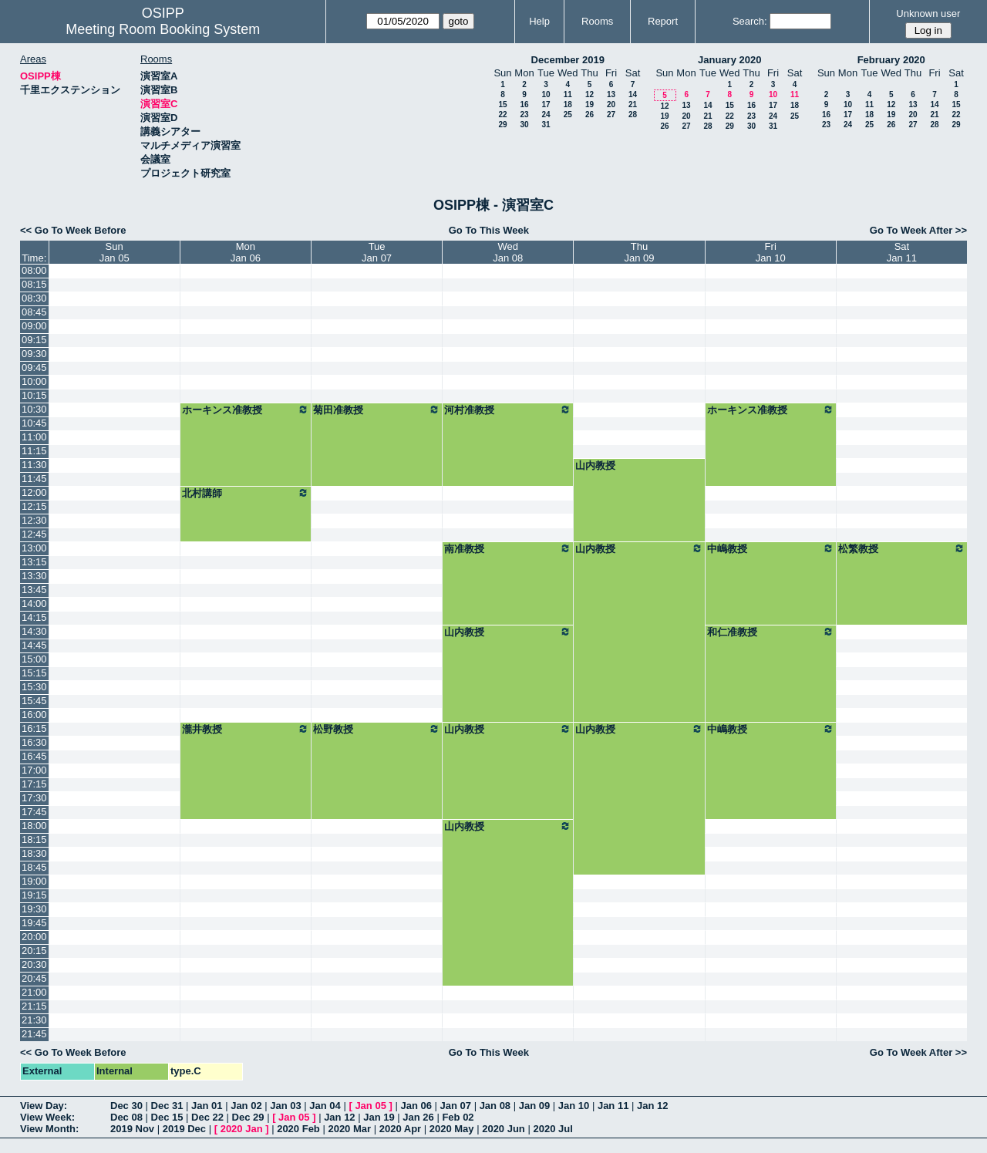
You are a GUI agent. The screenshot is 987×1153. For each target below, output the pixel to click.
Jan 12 (652, 1105)
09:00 (34, 326)
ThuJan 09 (640, 252)
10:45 (34, 423)
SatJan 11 (902, 252)
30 (524, 124)
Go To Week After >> (918, 230)
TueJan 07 (377, 252)
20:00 (34, 936)
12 (589, 94)
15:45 (34, 700)
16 (524, 104)
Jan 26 (418, 1117)
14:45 (34, 645)
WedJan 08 (508, 252)
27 (611, 114)
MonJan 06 (246, 252)
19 (589, 104)
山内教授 (595, 465)
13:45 (34, 589)
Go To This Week (489, 230)
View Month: (49, 1128)
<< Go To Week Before (73, 230)
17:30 (34, 798)
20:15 (34, 950)
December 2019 (568, 60)
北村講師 (245, 493)
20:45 (34, 978)
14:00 (34, 603)
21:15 (34, 1006)
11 (568, 94)
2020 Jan (242, 1128)
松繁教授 (901, 548)
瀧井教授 (245, 729)
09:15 (34, 340)
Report (663, 21)
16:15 (34, 728)
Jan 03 (285, 1105)
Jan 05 (370, 1105)
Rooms (597, 21)
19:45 (34, 923)
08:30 (34, 298)
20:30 (34, 964)
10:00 (34, 381)
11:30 (34, 464)
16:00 (34, 714)
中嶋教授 (770, 548)
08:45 (34, 312)
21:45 (34, 1034)
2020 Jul (552, 1128)
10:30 (34, 409)
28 (632, 114)
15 (502, 104)
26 (589, 114)
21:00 (34, 992)
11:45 (34, 478)
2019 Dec (184, 1128)
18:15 (34, 839)
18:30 (34, 853)
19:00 (34, 881)
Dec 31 (167, 1105)
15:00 (34, 659)
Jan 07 (455, 1105)
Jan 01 (206, 1105)
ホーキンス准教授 (245, 409)
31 (545, 124)
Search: (750, 21)
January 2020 (729, 60)
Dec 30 (126, 1105)
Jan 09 (534, 1105)
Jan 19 (378, 1117)
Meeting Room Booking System (163, 29)
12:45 (34, 534)
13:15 (34, 562)
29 (502, 124)
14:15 (34, 617)
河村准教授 (507, 409)
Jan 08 (495, 1105)
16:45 (34, 756)
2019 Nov (132, 1128)
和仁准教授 (770, 631)
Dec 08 (126, 1117)
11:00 (34, 437)
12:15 (34, 506)
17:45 (34, 812)
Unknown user (928, 13)
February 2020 (891, 60)
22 (502, 114)
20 (611, 104)
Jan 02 (246, 1105)
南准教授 (507, 548)
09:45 (34, 367)
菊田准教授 (376, 409)
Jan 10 (573, 1105)
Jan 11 (613, 1105)
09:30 (34, 353)
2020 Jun (503, 1128)
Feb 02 (457, 1117)
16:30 (34, 742)
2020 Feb (298, 1128)
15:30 (34, 687)
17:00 (34, 770)
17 (545, 104)
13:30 (34, 576)
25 (568, 114)
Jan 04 (324, 1105)
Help (539, 21)
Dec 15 (167, 1117)
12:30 (34, 520)
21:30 (34, 1020)
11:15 (34, 451)
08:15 (34, 284)
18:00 (34, 825)
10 (545, 94)
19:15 (34, 895)
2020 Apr (400, 1128)
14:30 (34, 631)
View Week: (47, 1117)
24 (545, 114)
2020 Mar (349, 1128)
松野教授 (376, 729)
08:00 (34, 270)
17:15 (34, 784)
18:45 (34, 867)
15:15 (34, 673)
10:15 (34, 395)
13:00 (34, 548)
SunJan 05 (114, 252)
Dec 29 (248, 1117)
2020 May (451, 1128)
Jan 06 (415, 1105)
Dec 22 (207, 1117)
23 (524, 114)
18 (568, 104)
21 (632, 104)
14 (632, 94)
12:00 (34, 492)
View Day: (43, 1105)
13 (611, 94)
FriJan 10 (771, 252)
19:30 (34, 909)
